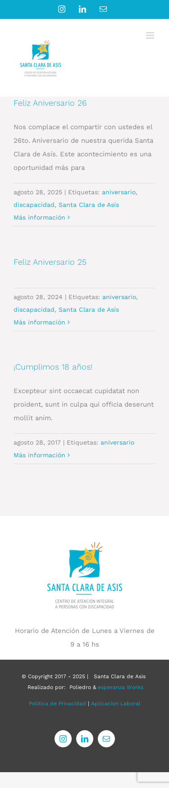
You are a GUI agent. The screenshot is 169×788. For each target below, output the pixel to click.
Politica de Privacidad (57, 703)
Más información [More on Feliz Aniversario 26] (39, 217)
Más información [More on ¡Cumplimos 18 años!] (39, 455)
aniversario (119, 192)
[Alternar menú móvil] (150, 35)
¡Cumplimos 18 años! (53, 366)
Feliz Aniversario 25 (50, 262)
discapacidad (34, 204)
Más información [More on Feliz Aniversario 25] (39, 322)
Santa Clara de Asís (89, 204)
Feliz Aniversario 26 (50, 103)
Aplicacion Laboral (116, 703)
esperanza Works (120, 687)
